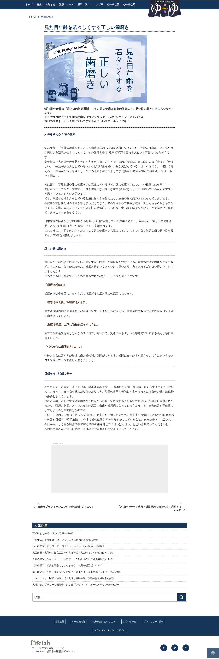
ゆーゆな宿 (113, 4)
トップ (29, 4)
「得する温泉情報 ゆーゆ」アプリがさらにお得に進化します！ (66, 540)
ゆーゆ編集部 (78, 621)
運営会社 (59, 621)
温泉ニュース (66, 4)
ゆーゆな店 (129, 4)
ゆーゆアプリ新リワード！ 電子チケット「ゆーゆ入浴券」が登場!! (68, 546)
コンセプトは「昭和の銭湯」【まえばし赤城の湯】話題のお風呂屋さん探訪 (73, 578)
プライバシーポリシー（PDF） (109, 630)
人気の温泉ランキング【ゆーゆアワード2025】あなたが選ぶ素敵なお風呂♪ (72, 559)
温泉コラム (85, 4)
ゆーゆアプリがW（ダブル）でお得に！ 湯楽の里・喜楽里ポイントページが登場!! (76, 572)
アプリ (99, 4)
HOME (33, 17)
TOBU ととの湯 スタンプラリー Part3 (52, 533)
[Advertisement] (109, 469)
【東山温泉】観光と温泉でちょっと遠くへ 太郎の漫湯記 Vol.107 (67, 565)
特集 (39, 4)
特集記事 (46, 17)
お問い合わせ (129, 621)
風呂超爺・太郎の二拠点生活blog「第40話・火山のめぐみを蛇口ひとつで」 (73, 552)
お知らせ (50, 4)
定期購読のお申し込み (104, 621)
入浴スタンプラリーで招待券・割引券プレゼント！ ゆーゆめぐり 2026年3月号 (75, 584)
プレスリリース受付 (154, 621)
